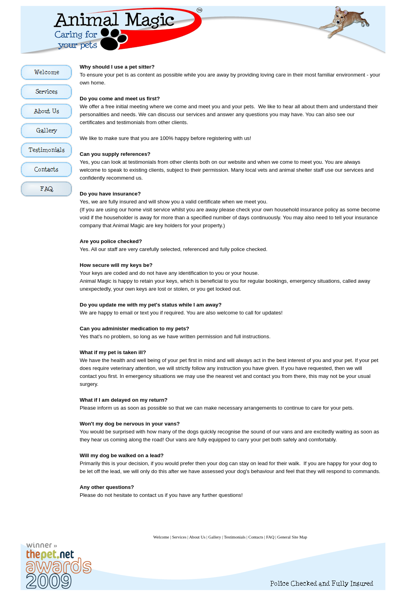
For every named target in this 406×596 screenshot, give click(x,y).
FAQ (270, 537)
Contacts (256, 537)
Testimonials (234, 537)
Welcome (161, 537)
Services (179, 537)
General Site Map (292, 537)
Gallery (215, 537)
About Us (197, 537)
